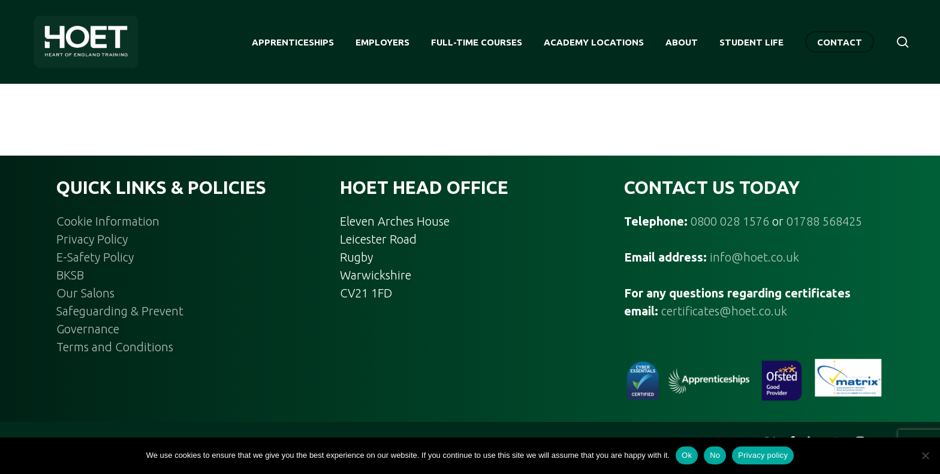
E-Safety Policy (95, 257)
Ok (687, 455)
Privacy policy (763, 455)
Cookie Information (107, 221)
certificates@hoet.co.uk (724, 311)
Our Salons (85, 293)
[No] (925, 455)
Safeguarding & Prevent (119, 311)
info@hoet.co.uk (754, 257)
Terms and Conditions (114, 347)
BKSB (70, 275)
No (715, 455)
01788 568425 (824, 221)
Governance (87, 329)
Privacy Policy (92, 239)
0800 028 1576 (730, 221)
